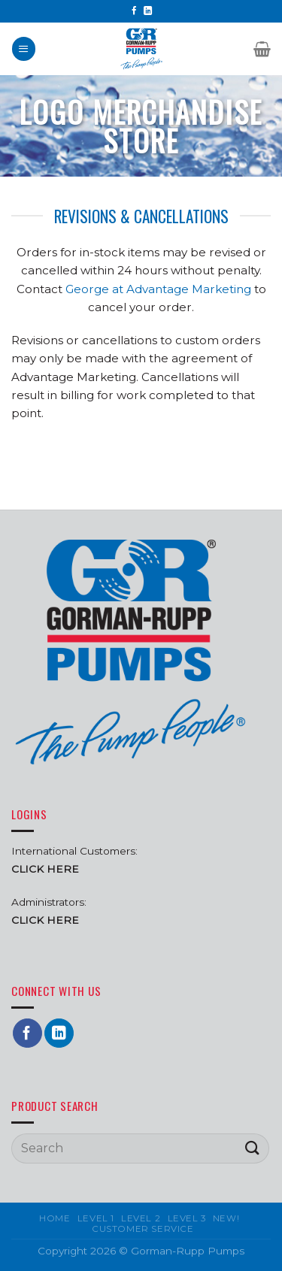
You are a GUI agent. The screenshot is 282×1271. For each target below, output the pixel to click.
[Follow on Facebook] (134, 11)
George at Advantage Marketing (158, 289)
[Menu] (23, 48)
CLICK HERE (45, 920)
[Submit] (253, 1148)
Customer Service (142, 1229)
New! (226, 1218)
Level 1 (95, 1218)
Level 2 (140, 1218)
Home (54, 1218)
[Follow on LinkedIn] (148, 11)
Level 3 (187, 1218)
